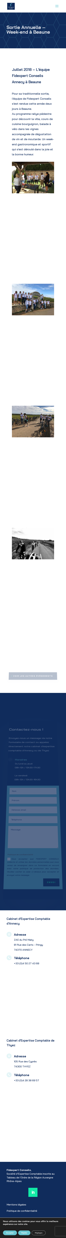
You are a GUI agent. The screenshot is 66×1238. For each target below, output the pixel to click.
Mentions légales (16, 1204)
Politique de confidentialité (22, 1210)
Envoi (53, 877)
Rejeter (24, 1233)
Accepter (10, 1233)
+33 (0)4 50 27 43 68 (26, 963)
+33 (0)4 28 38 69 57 (26, 1080)
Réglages (38, 1233)
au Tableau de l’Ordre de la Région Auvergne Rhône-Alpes (31, 1177)
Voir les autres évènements (33, 676)
